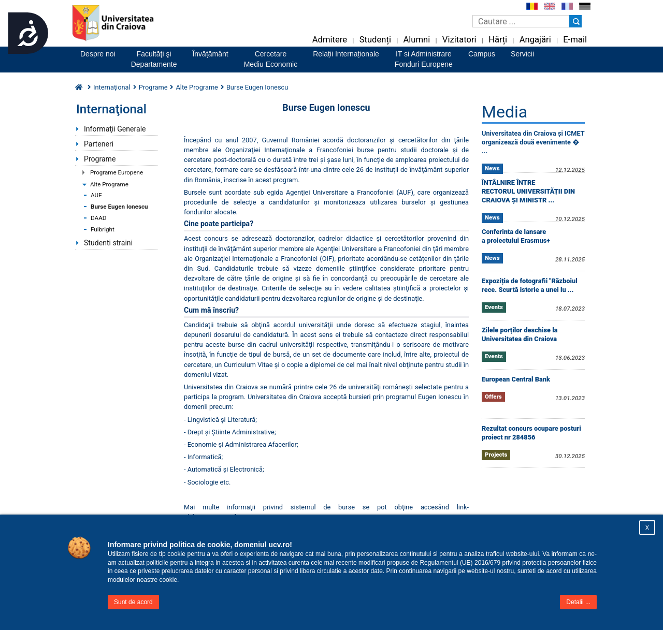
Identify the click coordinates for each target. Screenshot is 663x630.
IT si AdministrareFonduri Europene (424, 59)
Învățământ (210, 54)
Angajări (535, 40)
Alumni (416, 40)
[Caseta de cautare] (520, 21)
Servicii (522, 54)
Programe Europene (116, 172)
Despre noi (98, 54)
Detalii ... (578, 602)
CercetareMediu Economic (271, 59)
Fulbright (102, 229)
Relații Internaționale (346, 54)
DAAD (99, 218)
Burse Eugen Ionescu (119, 206)
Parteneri (98, 144)
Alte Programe (109, 184)
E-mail (575, 40)
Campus (481, 54)
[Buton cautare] (575, 21)
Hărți (497, 40)
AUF (96, 195)
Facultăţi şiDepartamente (154, 59)
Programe (100, 159)
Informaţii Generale (115, 129)
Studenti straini (108, 243)
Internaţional (112, 87)
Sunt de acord (133, 602)
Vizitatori (459, 40)
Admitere (329, 40)
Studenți (375, 40)
